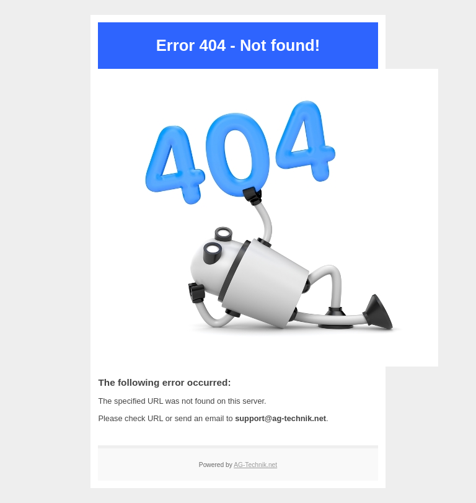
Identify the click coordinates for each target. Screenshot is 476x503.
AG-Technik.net (255, 464)
